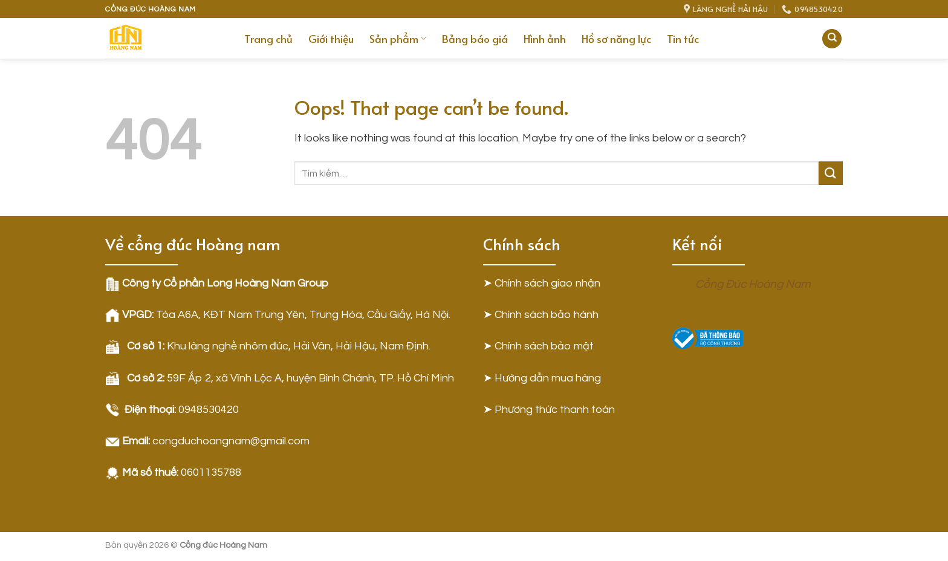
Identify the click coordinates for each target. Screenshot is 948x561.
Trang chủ (268, 38)
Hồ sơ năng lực (616, 38)
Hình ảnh (545, 38)
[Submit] (831, 173)
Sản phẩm (397, 38)
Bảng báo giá (475, 38)
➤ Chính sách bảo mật (538, 346)
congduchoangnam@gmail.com (231, 441)
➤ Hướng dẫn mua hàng (542, 378)
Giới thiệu (331, 38)
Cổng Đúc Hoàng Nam (753, 284)
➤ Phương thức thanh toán (549, 409)
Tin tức (683, 38)
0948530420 (208, 409)
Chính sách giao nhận (547, 283)
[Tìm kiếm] (832, 39)
